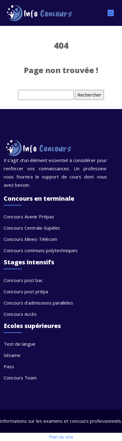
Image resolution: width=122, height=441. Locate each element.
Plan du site (61, 437)
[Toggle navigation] (110, 13)
